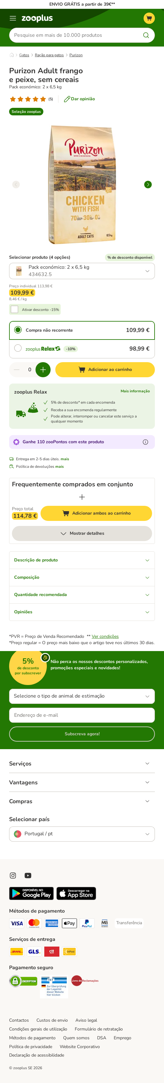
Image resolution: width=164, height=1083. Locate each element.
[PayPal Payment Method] (87, 924)
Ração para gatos (49, 55)
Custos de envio (52, 1020)
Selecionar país (29, 819)
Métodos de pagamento (32, 1038)
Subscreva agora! (82, 734)
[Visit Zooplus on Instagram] (13, 875)
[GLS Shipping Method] (34, 953)
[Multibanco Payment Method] (104, 924)
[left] (16, 184)
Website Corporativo (80, 1047)
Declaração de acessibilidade (36, 1055)
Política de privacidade (30, 1047)
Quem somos (76, 1038)
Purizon (76, 55)
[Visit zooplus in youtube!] (28, 875)
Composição (82, 577)
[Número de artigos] (30, 369)
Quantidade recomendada (82, 595)
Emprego (122, 1038)
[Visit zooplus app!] (31, 899)
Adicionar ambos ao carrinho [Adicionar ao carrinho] (107, 514)
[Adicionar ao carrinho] (105, 369)
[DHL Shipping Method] (16, 953)
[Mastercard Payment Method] (34, 924)
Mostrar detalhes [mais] (82, 533)
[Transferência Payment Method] (129, 923)
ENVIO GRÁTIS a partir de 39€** (82, 4)
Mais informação (135, 391)
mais (65, 458)
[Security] (23, 982)
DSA (101, 1038)
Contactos (19, 1020)
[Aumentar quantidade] (43, 369)
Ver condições (105, 636)
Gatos (24, 55)
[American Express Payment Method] (51, 924)
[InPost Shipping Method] (69, 953)
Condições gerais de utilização (38, 1029)
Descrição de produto (82, 560)
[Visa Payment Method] (16, 924)
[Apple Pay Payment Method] (69, 924)
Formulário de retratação (99, 1029)
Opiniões (82, 612)
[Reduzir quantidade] (16, 369)
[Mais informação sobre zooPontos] (145, 442)
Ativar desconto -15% (40, 309)
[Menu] (13, 18)
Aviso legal (86, 1020)
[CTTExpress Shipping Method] (51, 953)
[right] (148, 184)
